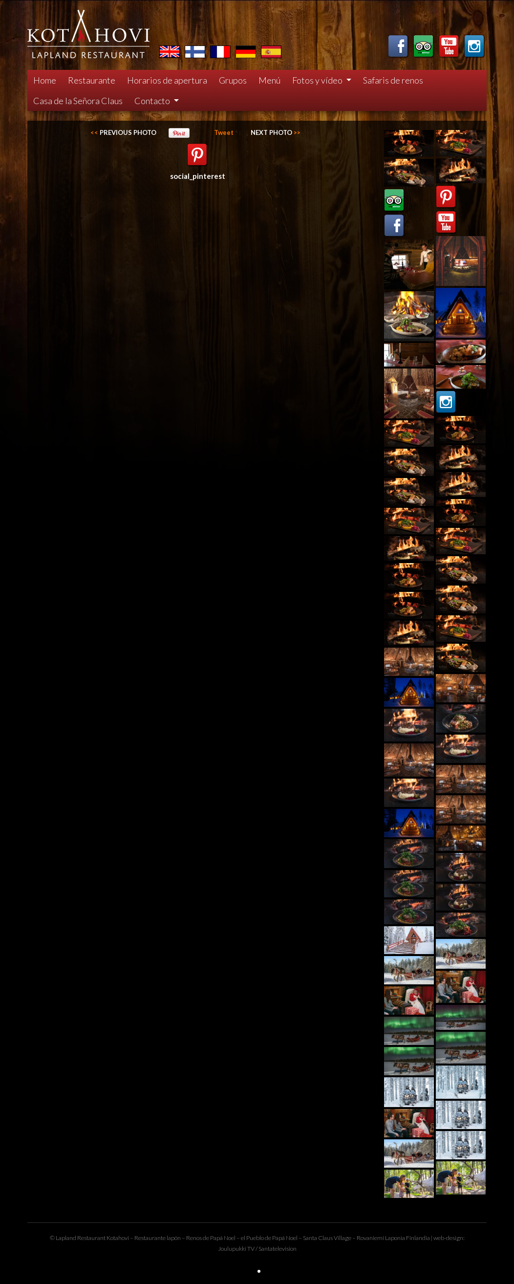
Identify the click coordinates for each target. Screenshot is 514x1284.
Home (44, 80)
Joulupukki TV (236, 1248)
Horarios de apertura (167, 80)
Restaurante (91, 80)
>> (275, 132)
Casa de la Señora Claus (78, 100)
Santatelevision (277, 1248)
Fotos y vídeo (318, 80)
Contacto (152, 100)
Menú (269, 80)
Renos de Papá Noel (211, 1237)
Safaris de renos (393, 80)
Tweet (224, 132)
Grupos (233, 80)
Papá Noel (285, 1237)
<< (123, 132)
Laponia (395, 1237)
